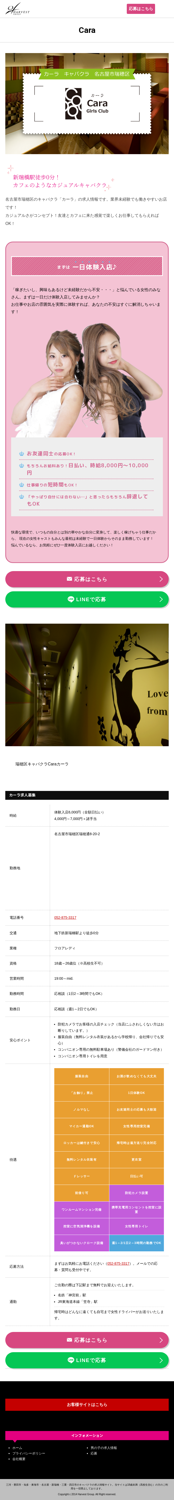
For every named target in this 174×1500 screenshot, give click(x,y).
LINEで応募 (87, 599)
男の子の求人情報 (104, 1448)
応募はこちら (141, 9)
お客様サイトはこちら (87, 1404)
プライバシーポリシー (28, 1453)
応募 (94, 1453)
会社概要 (19, 1459)
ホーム (17, 1448)
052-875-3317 (65, 918)
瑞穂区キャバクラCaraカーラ (42, 764)
